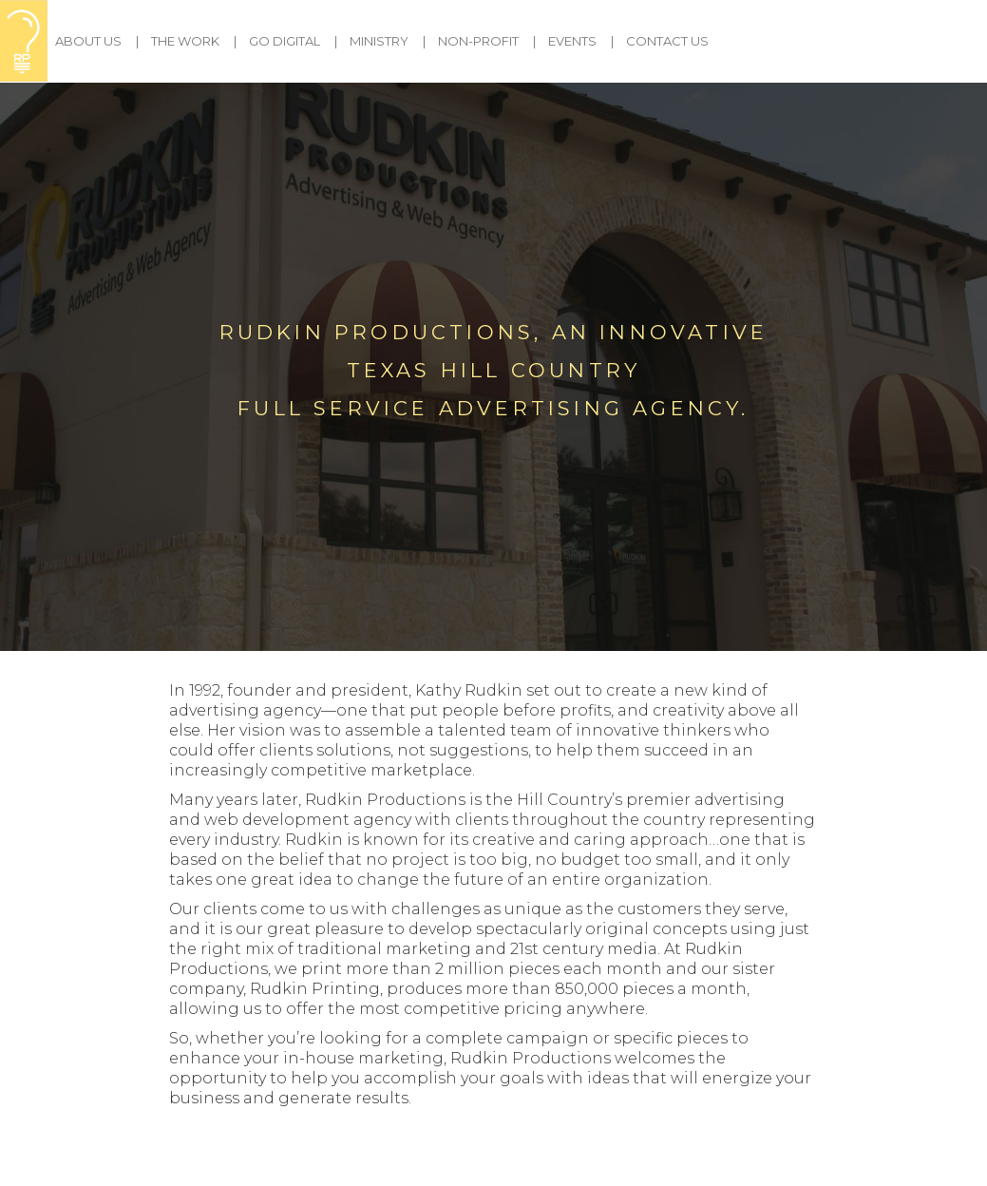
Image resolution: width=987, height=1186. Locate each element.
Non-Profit (478, 40)
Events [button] (572, 40)
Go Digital (284, 40)
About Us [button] (88, 40)
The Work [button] (185, 40)
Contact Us (667, 40)
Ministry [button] (379, 40)
